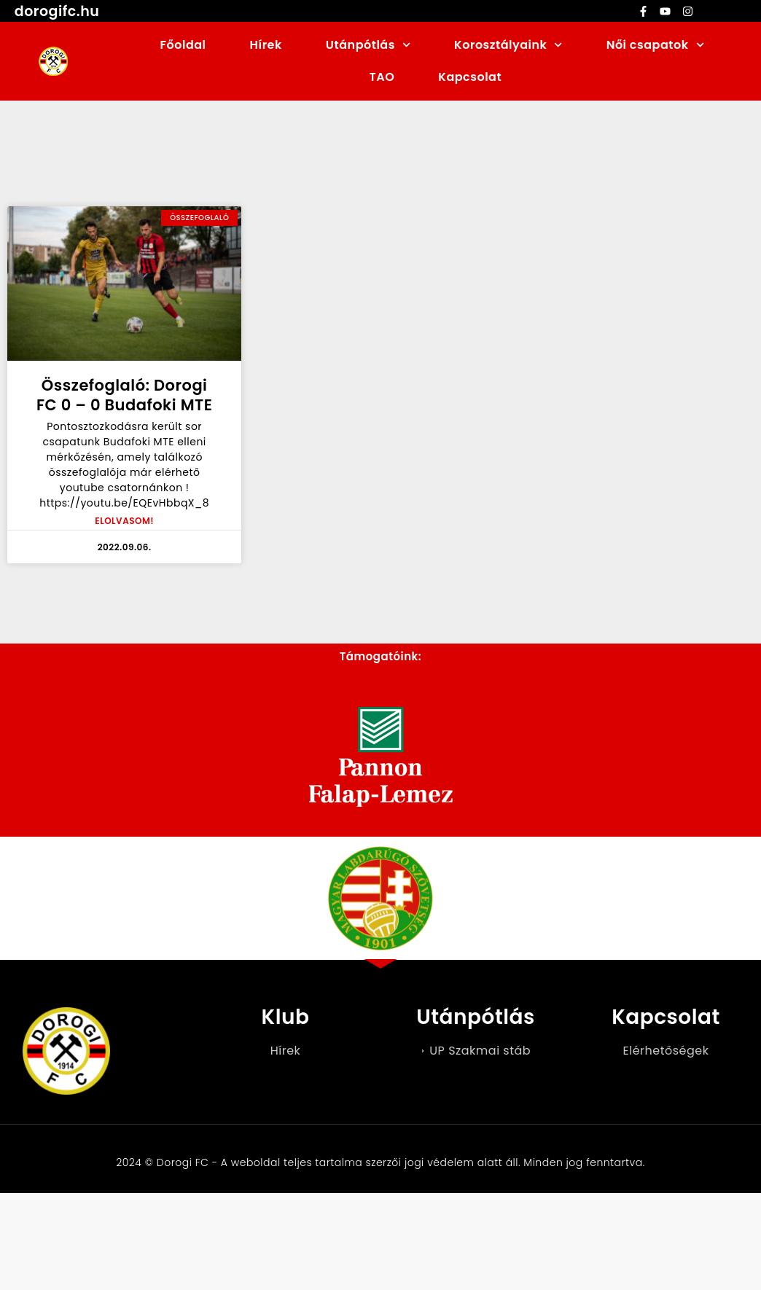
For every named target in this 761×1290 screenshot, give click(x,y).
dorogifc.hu (57, 11)
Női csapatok (655, 45)
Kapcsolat (470, 77)
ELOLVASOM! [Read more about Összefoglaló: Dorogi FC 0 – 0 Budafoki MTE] (124, 521)
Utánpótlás (368, 45)
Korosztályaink (508, 45)
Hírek (266, 44)
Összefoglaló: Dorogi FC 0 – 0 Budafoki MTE (124, 395)
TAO (382, 77)
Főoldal (183, 44)
